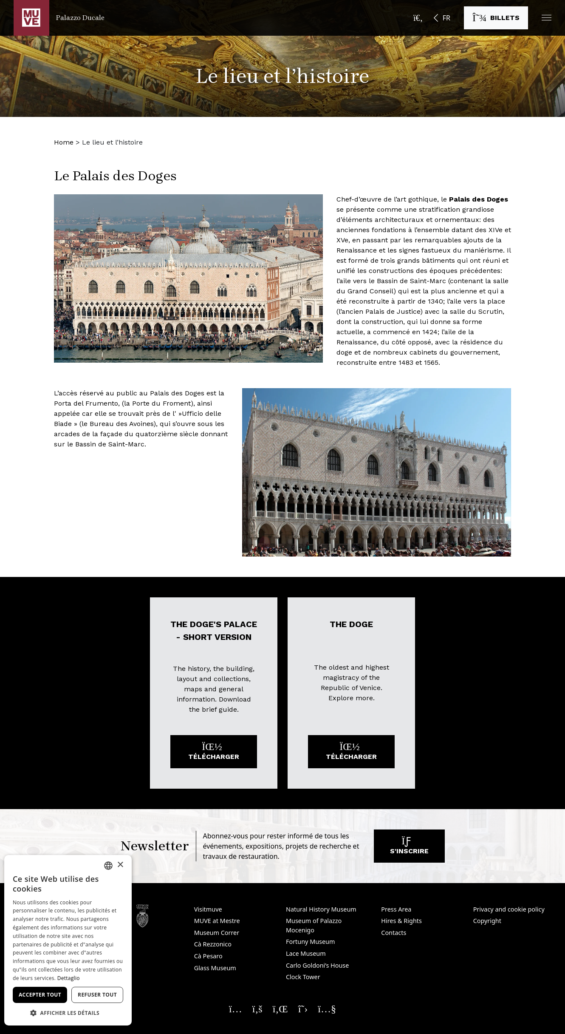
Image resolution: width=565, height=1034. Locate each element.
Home (63, 142)
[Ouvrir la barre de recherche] (418, 18)
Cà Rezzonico (213, 944)
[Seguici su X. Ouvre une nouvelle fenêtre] (303, 1008)
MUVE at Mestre (217, 921)
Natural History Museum (321, 909)
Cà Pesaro (208, 956)
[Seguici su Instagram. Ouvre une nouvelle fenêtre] (235, 1008)
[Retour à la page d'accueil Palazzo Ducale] (59, 18)
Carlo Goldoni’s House (317, 965)
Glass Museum (215, 968)
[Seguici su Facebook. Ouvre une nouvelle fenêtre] (257, 1008)
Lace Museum (306, 953)
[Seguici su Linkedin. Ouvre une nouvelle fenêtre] (280, 1008)
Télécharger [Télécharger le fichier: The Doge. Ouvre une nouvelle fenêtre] (351, 754)
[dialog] (68, 940)
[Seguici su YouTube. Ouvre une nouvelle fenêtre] (327, 1008)
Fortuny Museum (310, 941)
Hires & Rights (401, 921)
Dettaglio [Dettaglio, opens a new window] (68, 978)
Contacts (393, 933)
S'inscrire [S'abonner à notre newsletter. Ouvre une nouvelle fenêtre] (409, 848)
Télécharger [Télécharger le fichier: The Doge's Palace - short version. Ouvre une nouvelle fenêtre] (213, 754)
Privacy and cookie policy (509, 909)
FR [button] (446, 18)
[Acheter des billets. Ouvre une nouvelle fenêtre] (496, 17)
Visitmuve (208, 909)
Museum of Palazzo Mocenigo (314, 925)
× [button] (120, 865)
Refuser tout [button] (97, 994)
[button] (546, 17)
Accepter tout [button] (40, 994)
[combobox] (108, 865)
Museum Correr (217, 933)
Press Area (396, 909)
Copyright (487, 921)
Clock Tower (303, 977)
